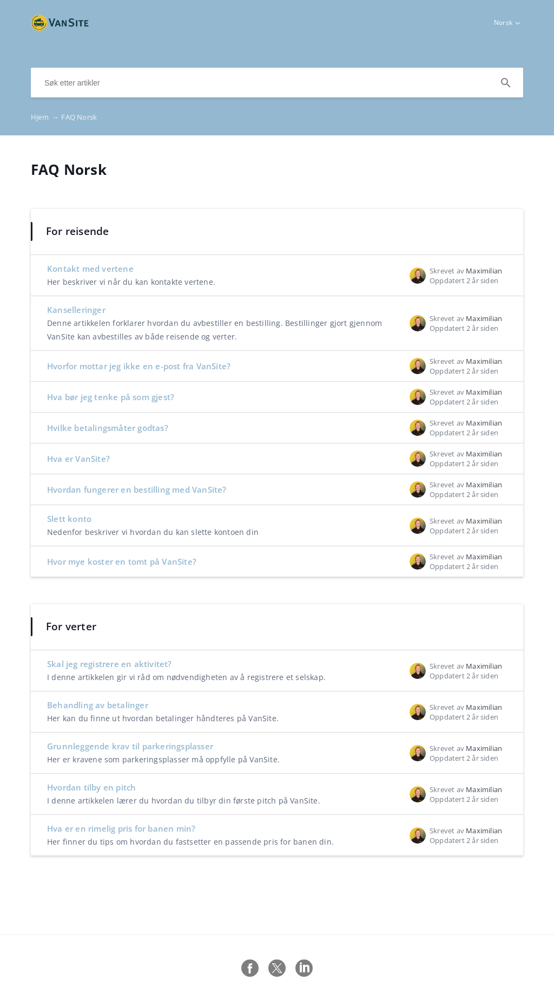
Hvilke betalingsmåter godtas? (107, 427)
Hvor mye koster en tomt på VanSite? (121, 561)
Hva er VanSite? (78, 458)
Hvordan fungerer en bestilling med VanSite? (137, 489)
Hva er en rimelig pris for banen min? (121, 828)
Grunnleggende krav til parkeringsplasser (130, 746)
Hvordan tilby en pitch (91, 787)
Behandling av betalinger (97, 705)
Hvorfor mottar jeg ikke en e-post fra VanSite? (138, 366)
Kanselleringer (76, 309)
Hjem (46, 117)
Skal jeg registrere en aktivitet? (109, 663)
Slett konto (69, 518)
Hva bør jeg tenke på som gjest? (110, 396)
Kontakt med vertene (90, 268)
